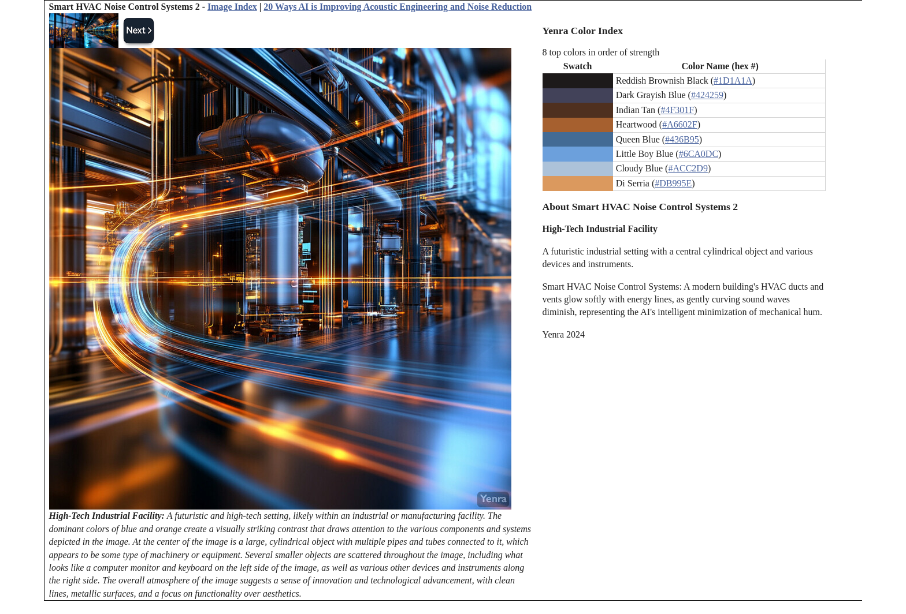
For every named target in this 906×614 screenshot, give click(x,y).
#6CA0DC (698, 154)
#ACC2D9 (687, 168)
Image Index (232, 7)
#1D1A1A (733, 80)
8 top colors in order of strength (601, 52)
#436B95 (682, 139)
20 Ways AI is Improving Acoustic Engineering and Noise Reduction (397, 7)
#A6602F (679, 124)
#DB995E (673, 183)
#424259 (707, 95)
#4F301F (677, 110)
